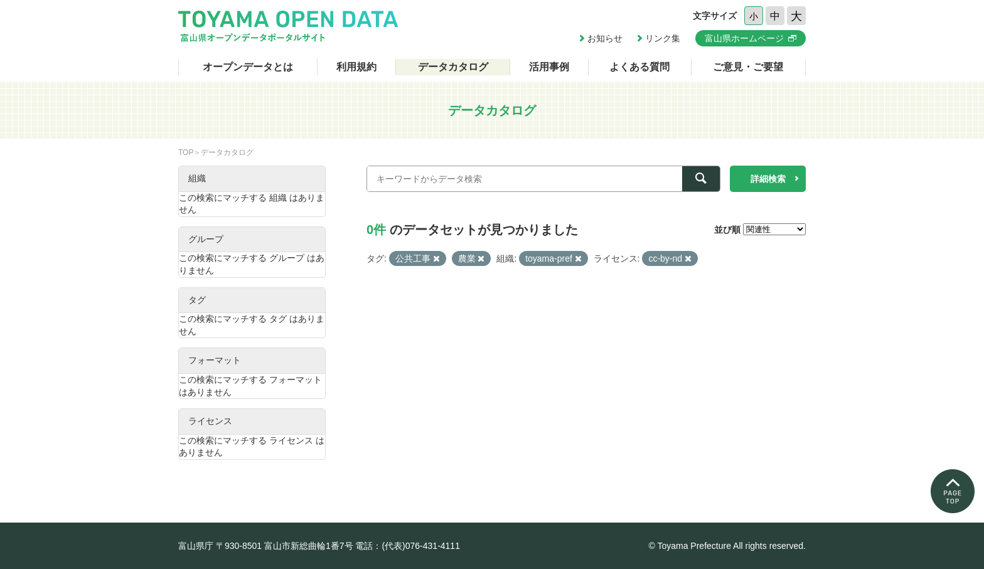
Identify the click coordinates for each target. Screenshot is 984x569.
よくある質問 (639, 66)
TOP (185, 152)
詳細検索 (768, 179)
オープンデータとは (248, 66)
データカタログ (453, 66)
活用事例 (549, 66)
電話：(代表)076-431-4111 (407, 546)
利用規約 (356, 66)
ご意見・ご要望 (748, 66)
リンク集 (662, 38)
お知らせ (605, 38)
